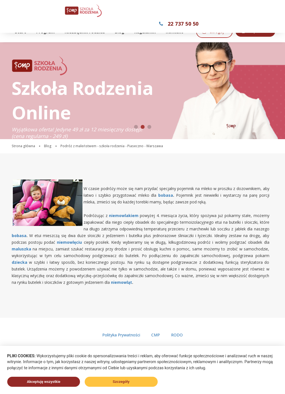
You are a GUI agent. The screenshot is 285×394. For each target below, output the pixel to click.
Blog (121, 30)
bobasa (165, 195)
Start (22, 30)
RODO (177, 335)
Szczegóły (121, 382)
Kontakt (176, 30)
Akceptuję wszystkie (43, 382)
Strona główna (23, 146)
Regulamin (146, 30)
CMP (155, 335)
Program (47, 30)
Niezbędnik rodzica (86, 30)
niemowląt (121, 282)
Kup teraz (161, 44)
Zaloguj (120, 45)
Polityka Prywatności (121, 335)
